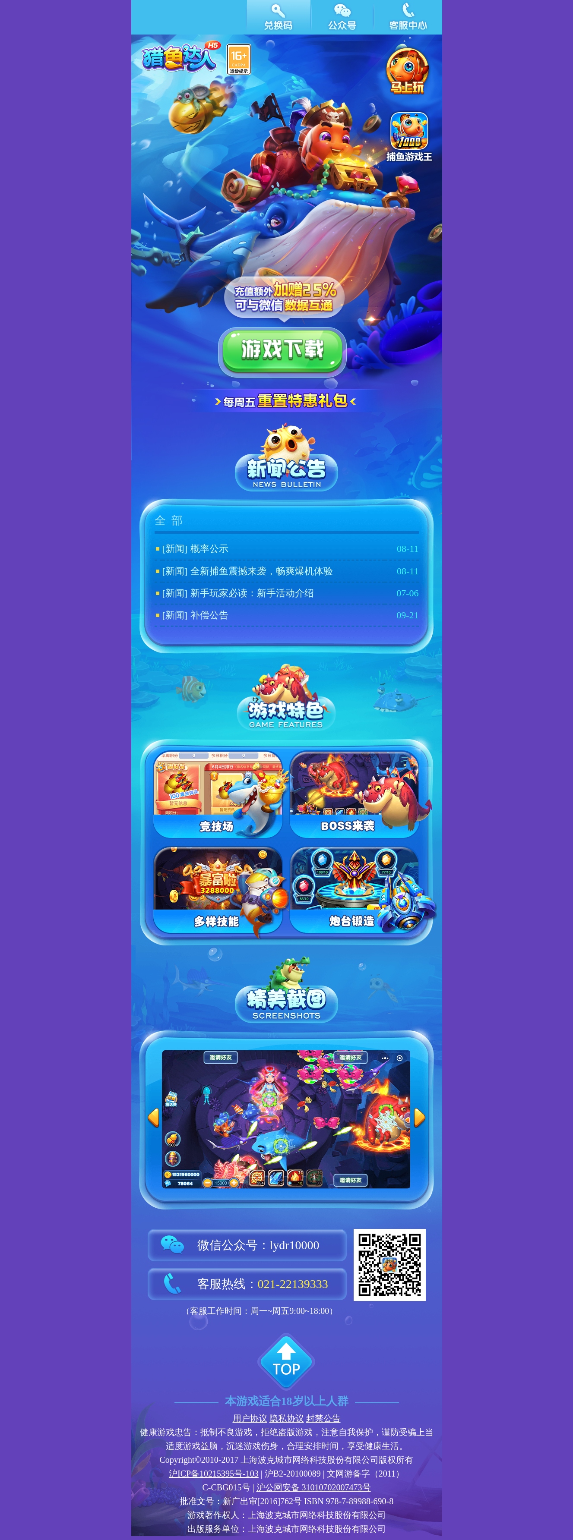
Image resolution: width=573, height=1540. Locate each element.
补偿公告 (209, 615)
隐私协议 (286, 1418)
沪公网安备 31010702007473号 (313, 1487)
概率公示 (209, 548)
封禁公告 (323, 1418)
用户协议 (250, 1418)
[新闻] (175, 548)
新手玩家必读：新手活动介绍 (252, 593)
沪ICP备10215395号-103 (214, 1473)
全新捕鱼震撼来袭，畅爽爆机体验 (261, 571)
